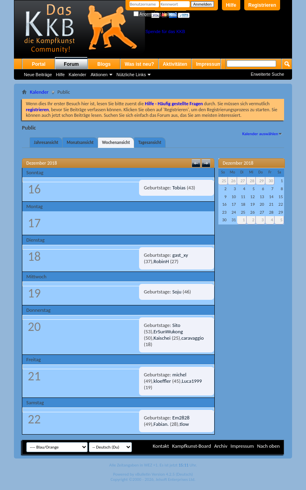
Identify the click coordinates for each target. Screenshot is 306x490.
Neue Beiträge (38, 74)
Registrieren (262, 5)
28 (252, 180)
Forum (71, 64)
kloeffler (162, 381)
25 (224, 180)
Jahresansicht (46, 142)
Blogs (103, 64)
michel (179, 375)
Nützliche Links (131, 74)
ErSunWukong (168, 332)
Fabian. (161, 424)
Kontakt (161, 446)
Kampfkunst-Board (191, 446)
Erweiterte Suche (267, 74)
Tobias (179, 188)
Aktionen (99, 74)
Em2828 (181, 418)
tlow (184, 424)
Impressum (209, 64)
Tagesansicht (149, 142)
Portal (38, 64)
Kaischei (162, 338)
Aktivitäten (175, 64)
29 (261, 180)
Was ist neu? (139, 64)
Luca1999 (192, 381)
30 (271, 180)
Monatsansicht (80, 142)
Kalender (77, 74)
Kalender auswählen (260, 133)
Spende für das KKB (165, 31)
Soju (177, 292)
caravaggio (192, 338)
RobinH (161, 261)
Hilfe (231, 5)
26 (233, 180)
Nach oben (268, 446)
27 (243, 180)
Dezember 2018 (238, 163)
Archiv (220, 446)
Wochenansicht (116, 142)
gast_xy (180, 255)
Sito (176, 325)
